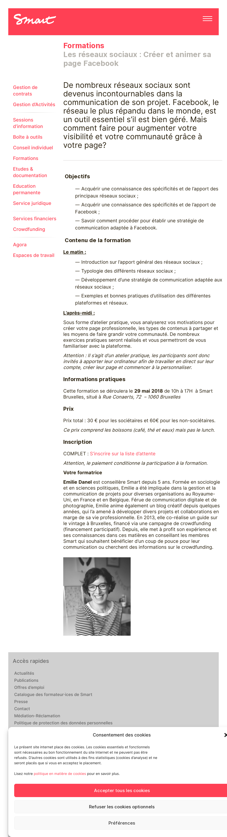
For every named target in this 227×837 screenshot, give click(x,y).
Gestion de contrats (25, 91)
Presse (21, 702)
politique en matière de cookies (60, 773)
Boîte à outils (28, 137)
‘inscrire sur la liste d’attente (124, 453)
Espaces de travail (33, 255)
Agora (20, 244)
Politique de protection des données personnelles (63, 723)
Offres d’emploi (29, 687)
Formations (25, 158)
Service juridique (32, 203)
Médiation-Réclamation (37, 716)
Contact (22, 709)
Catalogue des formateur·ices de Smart (53, 694)
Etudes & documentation (30, 172)
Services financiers (34, 218)
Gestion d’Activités (34, 104)
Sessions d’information (28, 123)
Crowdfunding (29, 229)
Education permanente (26, 189)
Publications (26, 680)
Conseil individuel (33, 147)
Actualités (24, 673)
